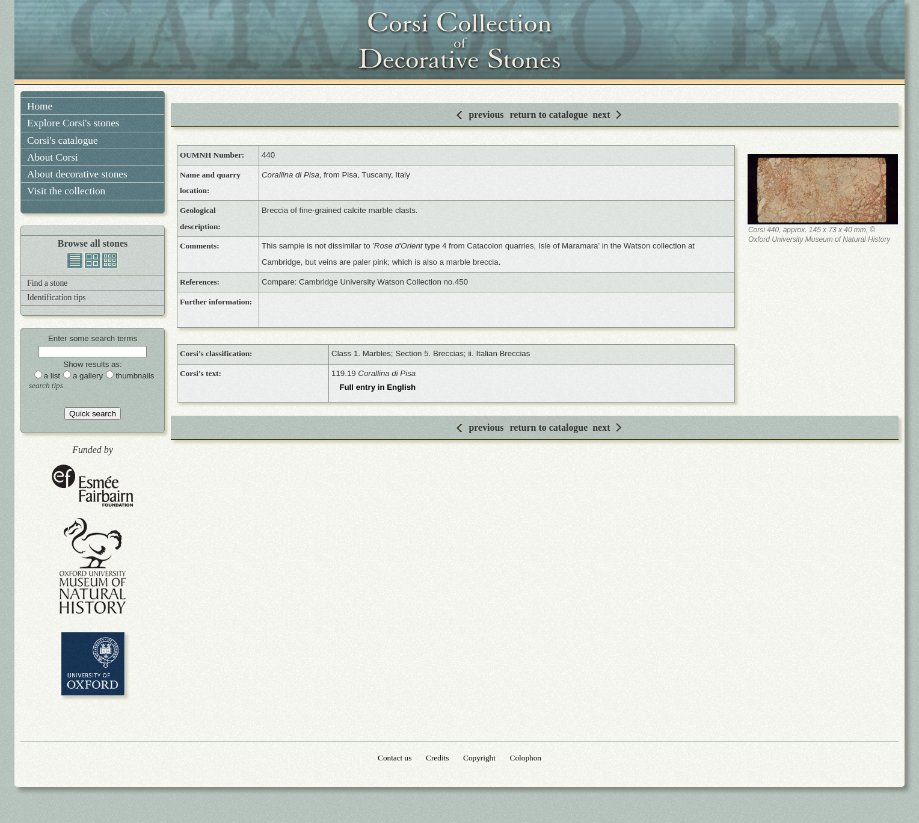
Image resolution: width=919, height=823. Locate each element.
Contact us (394, 757)
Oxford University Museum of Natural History (92, 566)
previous (486, 114)
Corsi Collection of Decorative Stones (459, 42)
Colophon (525, 757)
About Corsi (52, 157)
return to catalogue (549, 114)
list (75, 260)
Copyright (479, 757)
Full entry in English (377, 387)
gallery (92, 260)
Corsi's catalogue (62, 140)
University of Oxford (93, 664)
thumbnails (110, 260)
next (601, 114)
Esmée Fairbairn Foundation (92, 486)
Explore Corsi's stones (73, 123)
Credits (437, 757)
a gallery (88, 375)
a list (52, 375)
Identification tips (56, 297)
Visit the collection (66, 191)
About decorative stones (77, 174)
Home (39, 106)
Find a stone (47, 283)
